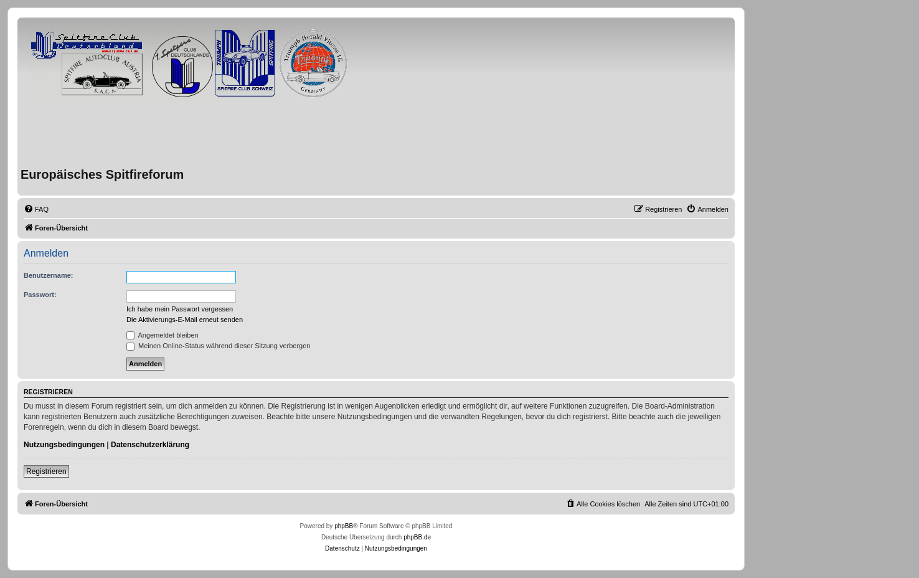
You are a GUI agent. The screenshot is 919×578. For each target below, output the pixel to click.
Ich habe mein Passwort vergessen (179, 309)
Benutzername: (48, 275)
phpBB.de (417, 537)
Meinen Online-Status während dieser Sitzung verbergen (218, 345)
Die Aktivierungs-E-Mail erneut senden (184, 319)
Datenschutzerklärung (150, 444)
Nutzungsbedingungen (64, 444)
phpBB (343, 526)
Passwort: (40, 294)
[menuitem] (36, 209)
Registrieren (46, 471)
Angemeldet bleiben (162, 335)
